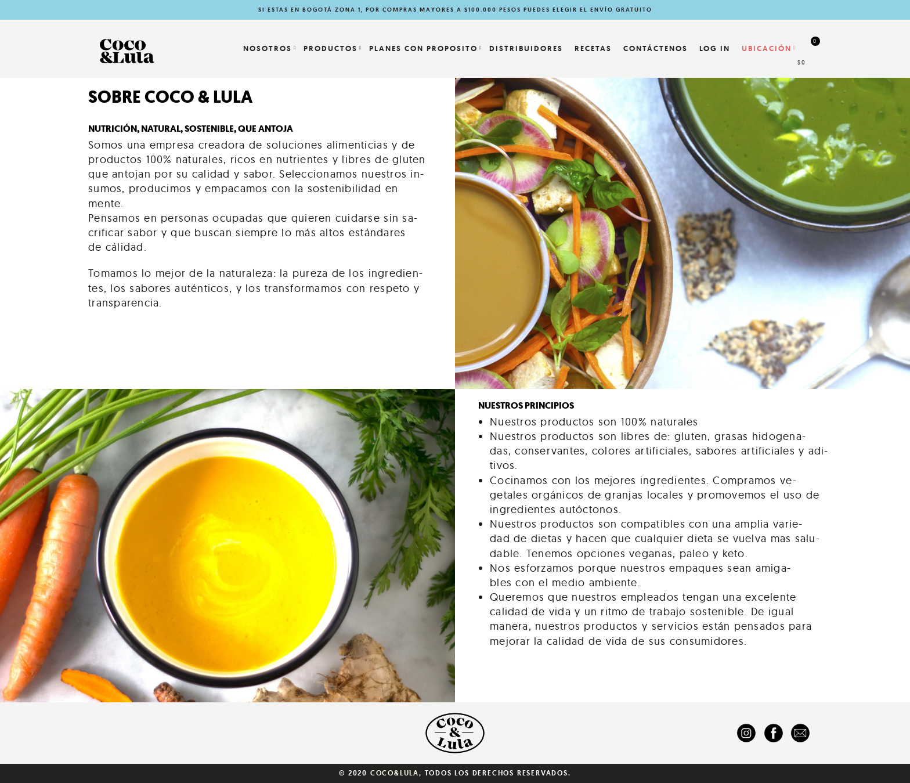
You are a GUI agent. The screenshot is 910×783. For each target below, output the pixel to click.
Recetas (593, 48)
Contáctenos (655, 48)
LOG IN (714, 48)
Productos (331, 48)
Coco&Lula (394, 773)
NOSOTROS (267, 48)
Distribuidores (526, 48)
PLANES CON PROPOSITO (423, 48)
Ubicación (767, 48)
